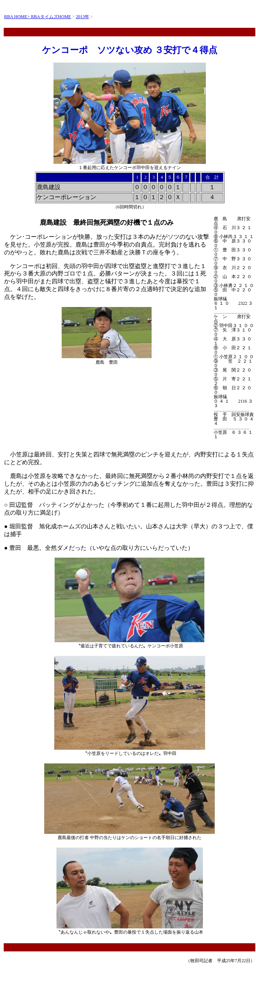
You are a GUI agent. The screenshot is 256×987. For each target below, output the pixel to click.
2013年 (82, 16)
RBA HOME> (17, 16)
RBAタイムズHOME (51, 16)
